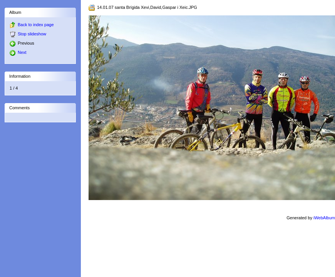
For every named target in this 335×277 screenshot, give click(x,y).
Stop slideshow (32, 34)
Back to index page (36, 24)
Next (18, 52)
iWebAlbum (324, 217)
